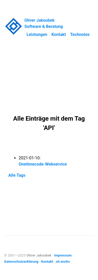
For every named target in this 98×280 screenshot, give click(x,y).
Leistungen (36, 34)
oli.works (63, 261)
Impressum (63, 255)
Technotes (79, 34)
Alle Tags (16, 175)
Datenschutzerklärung (21, 261)
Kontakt (58, 34)
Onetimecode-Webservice (43, 164)
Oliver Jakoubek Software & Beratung (43, 23)
